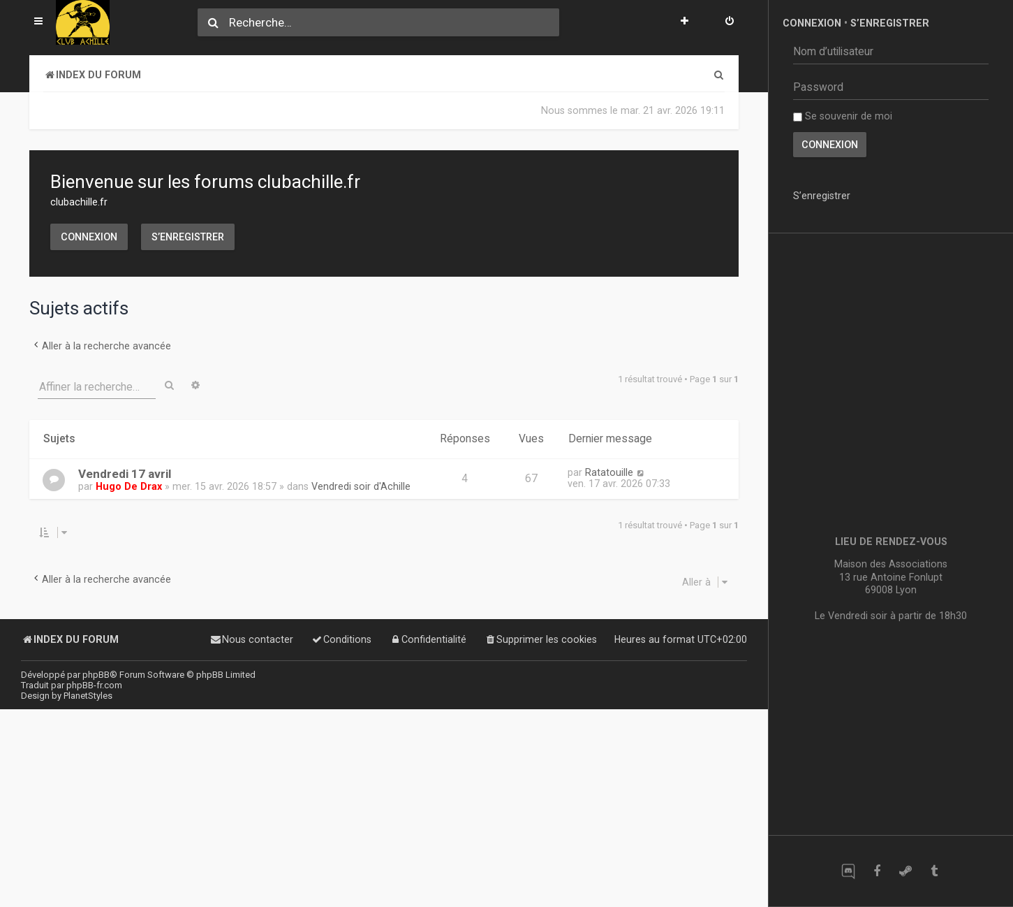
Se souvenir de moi (842, 116)
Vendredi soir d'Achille (361, 486)
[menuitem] (730, 22)
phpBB (96, 674)
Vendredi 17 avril (124, 474)
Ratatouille (609, 472)
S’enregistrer (187, 236)
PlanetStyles (88, 695)
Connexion (89, 236)
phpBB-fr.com (94, 685)
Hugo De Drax (129, 486)
